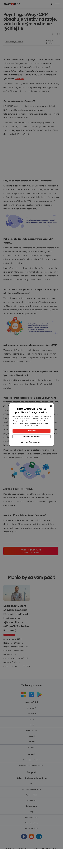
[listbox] (51, 406)
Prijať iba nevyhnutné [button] (31, 436)
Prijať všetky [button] (31, 431)
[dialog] (31, 424)
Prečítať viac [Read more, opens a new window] (34, 425)
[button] (31, 442)
